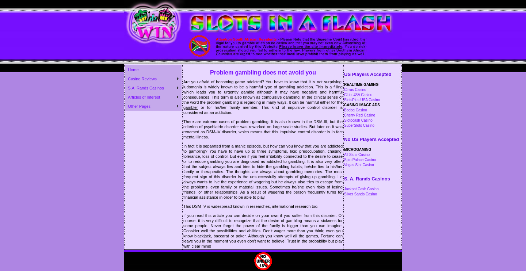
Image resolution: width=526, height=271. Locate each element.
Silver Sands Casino (360, 194)
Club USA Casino (358, 95)
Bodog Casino (355, 110)
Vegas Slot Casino (359, 165)
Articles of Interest (144, 97)
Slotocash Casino (358, 120)
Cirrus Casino (355, 90)
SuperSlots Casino (359, 125)
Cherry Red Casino (359, 115)
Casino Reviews (142, 79)
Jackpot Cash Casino (361, 189)
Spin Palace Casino (360, 160)
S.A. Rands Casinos (146, 88)
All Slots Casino (357, 155)
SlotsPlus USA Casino (362, 100)
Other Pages (139, 106)
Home (133, 70)
